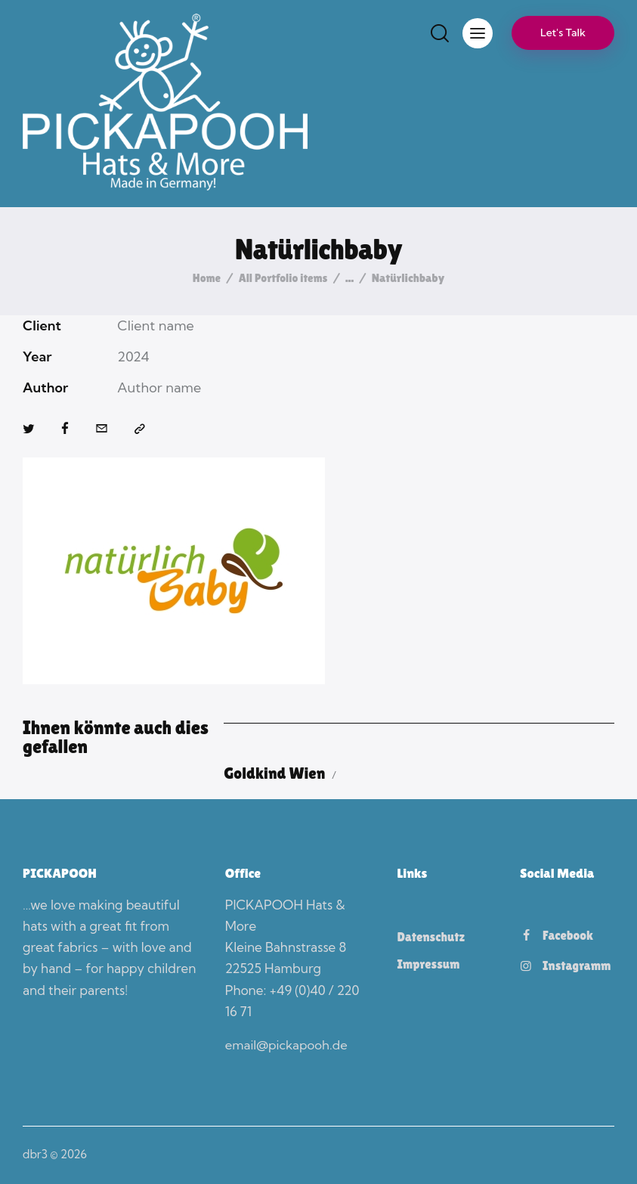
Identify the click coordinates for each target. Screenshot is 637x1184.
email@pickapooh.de (287, 1045)
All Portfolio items (283, 278)
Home (204, 278)
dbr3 (35, 1154)
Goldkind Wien (278, 773)
